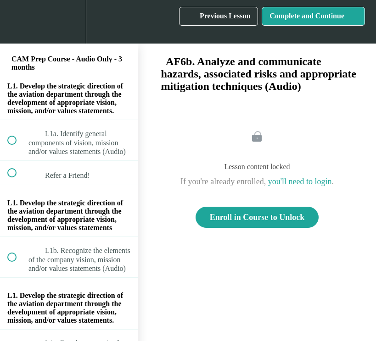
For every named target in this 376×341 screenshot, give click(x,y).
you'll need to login (300, 181)
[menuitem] (69, 22)
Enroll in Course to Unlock (257, 217)
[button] (17, 22)
